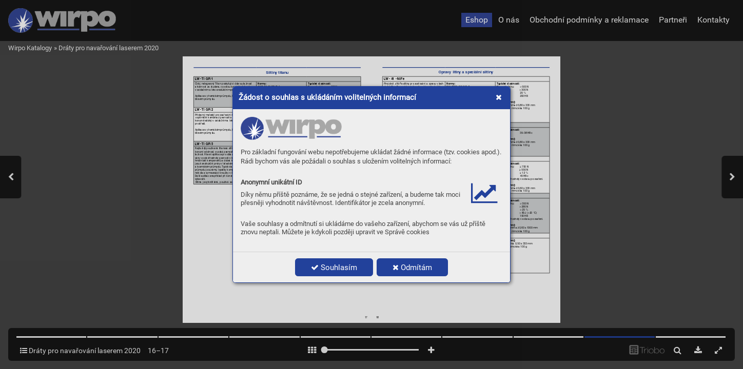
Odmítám (412, 267)
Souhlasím (334, 267)
